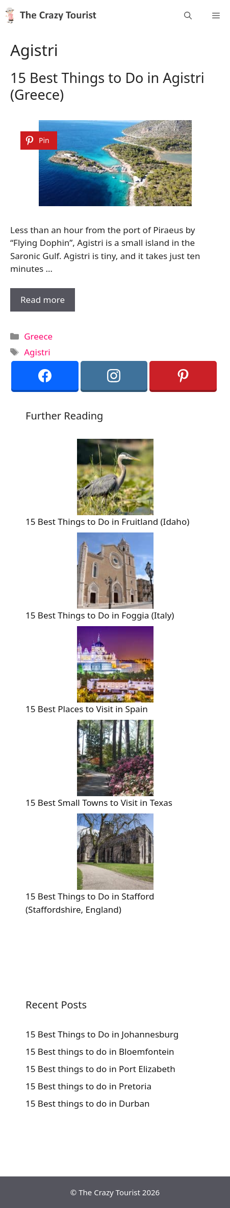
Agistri (37, 352)
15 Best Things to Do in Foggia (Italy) (99, 615)
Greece (38, 336)
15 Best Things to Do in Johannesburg (101, 1034)
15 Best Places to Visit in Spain (86, 709)
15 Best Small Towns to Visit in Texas (98, 802)
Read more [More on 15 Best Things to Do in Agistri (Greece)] (42, 299)
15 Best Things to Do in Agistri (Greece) (107, 85)
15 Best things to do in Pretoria (88, 1086)
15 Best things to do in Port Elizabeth (100, 1069)
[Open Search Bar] (188, 15)
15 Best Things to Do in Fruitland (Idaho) (107, 521)
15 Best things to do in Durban (87, 1103)
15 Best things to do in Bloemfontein (99, 1051)
